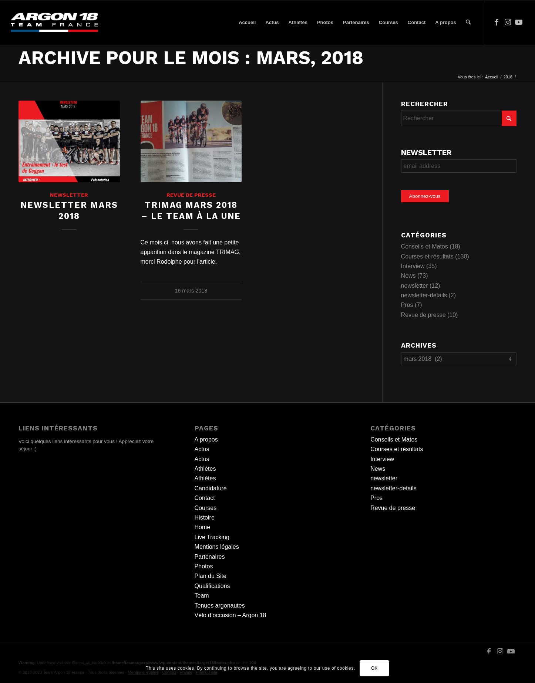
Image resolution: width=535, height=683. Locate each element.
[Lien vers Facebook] (496, 22)
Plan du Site (210, 576)
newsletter (69, 195)
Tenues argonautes (220, 605)
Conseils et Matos (424, 246)
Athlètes (205, 469)
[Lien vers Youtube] (518, 22)
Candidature (211, 488)
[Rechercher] (468, 22)
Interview (413, 266)
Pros (407, 305)
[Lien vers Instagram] (507, 22)
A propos (206, 439)
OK (374, 668)
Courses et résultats (427, 256)
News (408, 276)
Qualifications (212, 586)
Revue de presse (191, 195)
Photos (204, 566)
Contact (205, 498)
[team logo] (54, 22)
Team (202, 595)
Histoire (205, 517)
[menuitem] (247, 22)
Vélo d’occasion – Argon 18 (230, 615)
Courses (206, 508)
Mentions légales (217, 547)
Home (203, 527)
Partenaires (210, 557)
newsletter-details (424, 295)
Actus (202, 449)
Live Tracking (212, 537)
